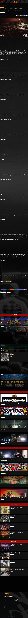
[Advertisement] (14, 43)
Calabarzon (16, 602)
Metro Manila (16, 600)
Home (5, 600)
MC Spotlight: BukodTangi (24, 295)
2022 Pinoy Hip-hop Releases (8, 281)
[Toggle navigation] (2, 1)
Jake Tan (11, 533)
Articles (3, 5)
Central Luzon (16, 601)
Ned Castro (11, 571)
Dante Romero (3, 12)
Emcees (5, 602)
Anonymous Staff (12, 562)
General (6, 5)
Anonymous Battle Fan (3, 460)
